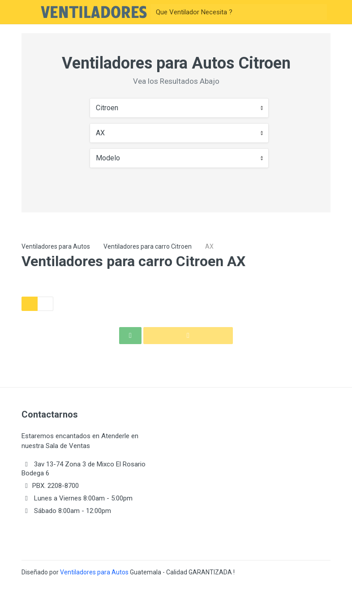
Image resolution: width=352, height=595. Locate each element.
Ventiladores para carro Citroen (147, 246)
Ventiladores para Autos (55, 246)
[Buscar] (230, 12)
